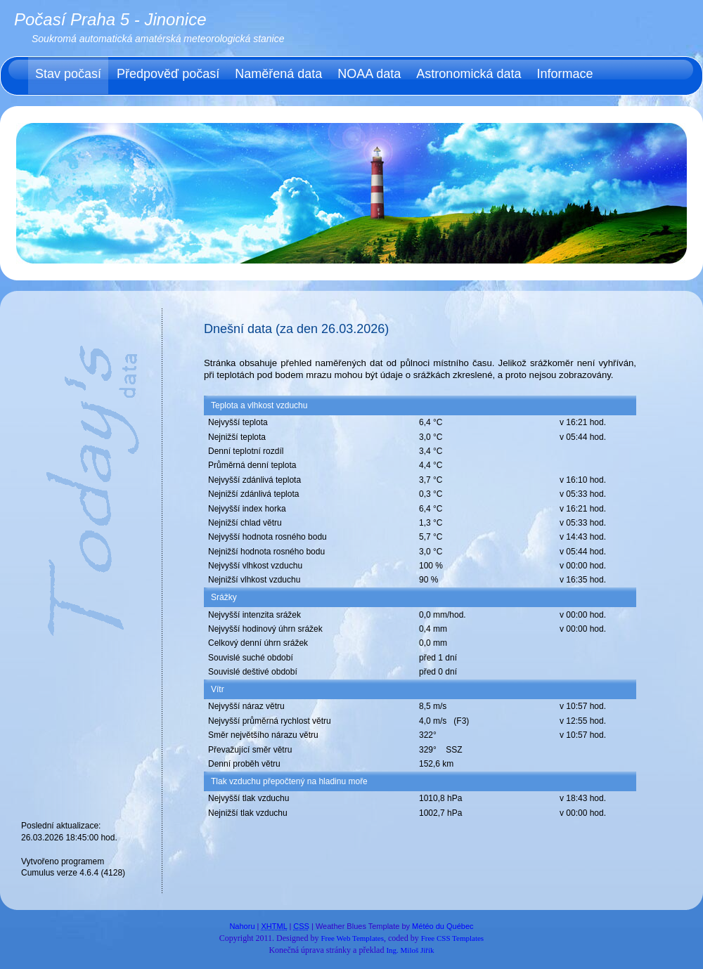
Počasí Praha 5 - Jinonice (110, 19)
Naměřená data (278, 74)
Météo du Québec (442, 926)
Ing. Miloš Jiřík (410, 950)
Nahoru (241, 926)
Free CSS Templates (452, 938)
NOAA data (369, 74)
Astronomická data (468, 74)
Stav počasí (68, 74)
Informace (564, 74)
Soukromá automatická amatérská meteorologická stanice (158, 38)
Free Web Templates (352, 938)
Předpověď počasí (168, 74)
